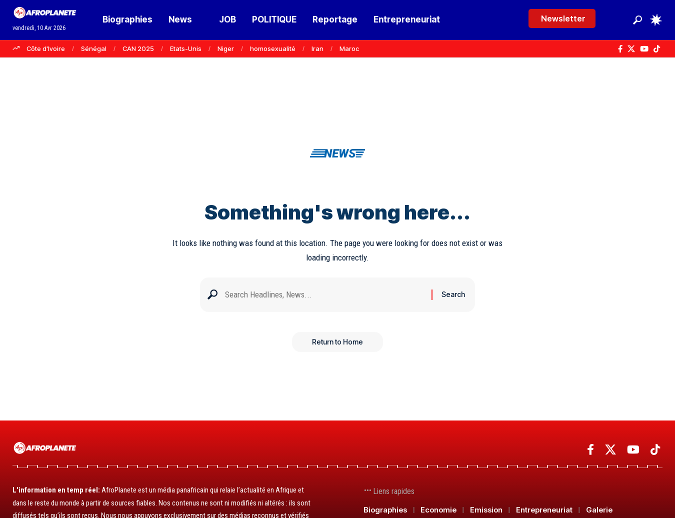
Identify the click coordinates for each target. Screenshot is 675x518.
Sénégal (93, 48)
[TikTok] (656, 49)
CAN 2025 (138, 48)
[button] (637, 20)
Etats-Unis (186, 48)
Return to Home (337, 342)
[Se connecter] (616, 20)
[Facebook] (620, 49)
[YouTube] (644, 49)
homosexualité (273, 48)
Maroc (349, 48)
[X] (631, 49)
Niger (226, 48)
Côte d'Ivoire (45, 48)
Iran (318, 48)
